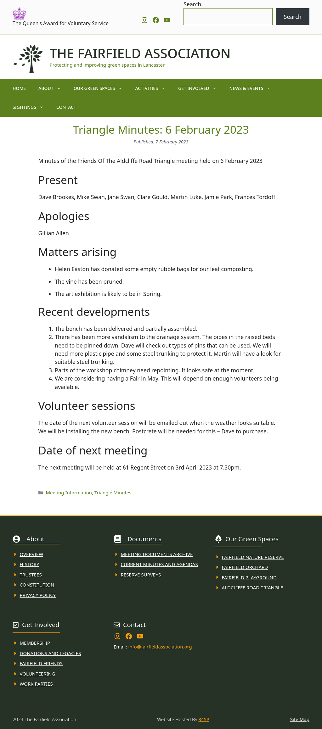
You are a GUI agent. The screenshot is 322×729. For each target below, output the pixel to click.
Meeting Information (69, 492)
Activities (153, 88)
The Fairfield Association (140, 53)
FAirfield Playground (249, 577)
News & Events (253, 88)
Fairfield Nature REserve (253, 557)
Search (192, 4)
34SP (204, 719)
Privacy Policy (38, 595)
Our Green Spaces (101, 88)
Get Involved (200, 88)
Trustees (31, 574)
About (52, 88)
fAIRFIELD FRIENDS (41, 663)
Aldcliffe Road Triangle (252, 587)
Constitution (37, 585)
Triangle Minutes (113, 492)
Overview (31, 554)
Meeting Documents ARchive (157, 554)
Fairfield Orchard (245, 567)
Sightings (31, 107)
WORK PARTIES (36, 684)
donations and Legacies (50, 653)
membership (35, 643)
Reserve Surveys (141, 574)
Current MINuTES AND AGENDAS (159, 564)
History (29, 564)
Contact (66, 107)
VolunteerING (37, 674)
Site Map (299, 719)
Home (19, 88)
